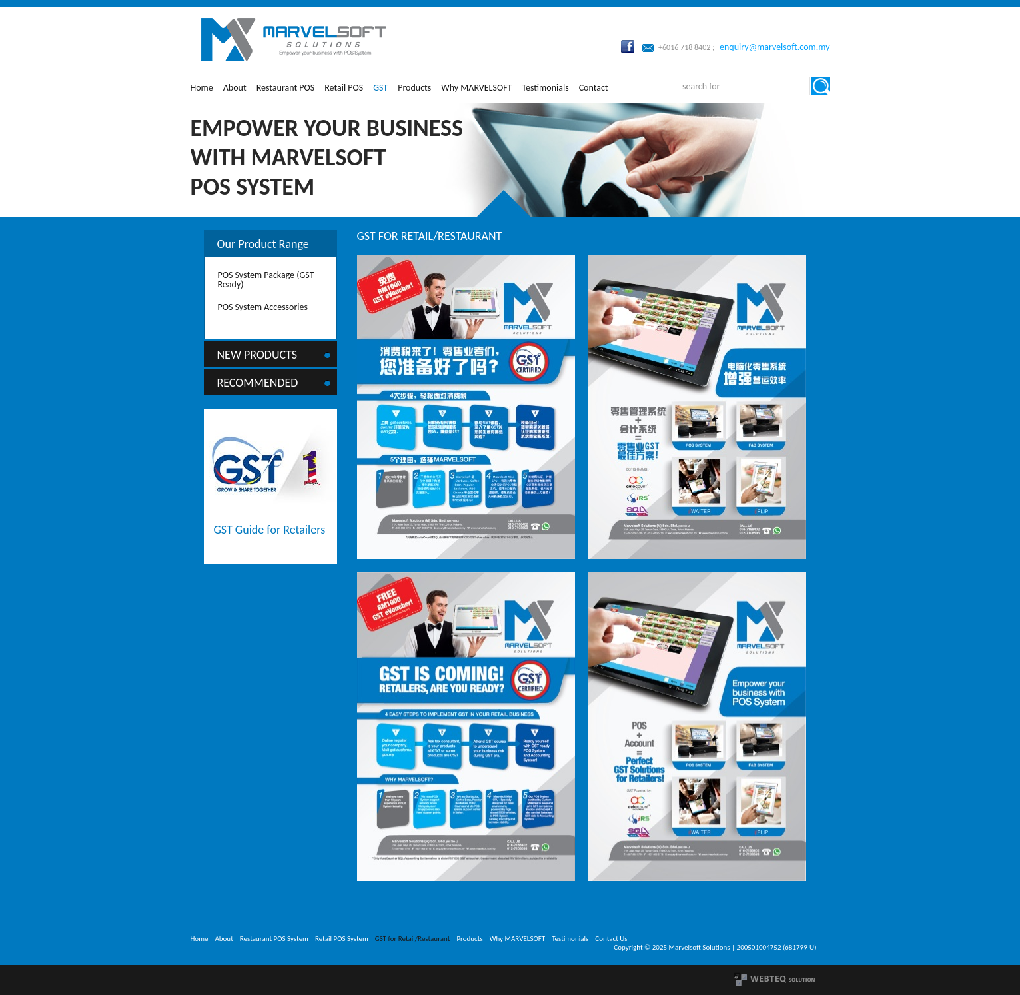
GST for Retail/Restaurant (412, 938)
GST (380, 87)
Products (414, 87)
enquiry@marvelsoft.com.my (775, 47)
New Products (257, 354)
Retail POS (343, 87)
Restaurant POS (285, 87)
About (235, 87)
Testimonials (545, 87)
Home (202, 87)
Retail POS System (341, 938)
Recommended (257, 382)
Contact (593, 87)
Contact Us (611, 938)
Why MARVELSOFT (476, 87)
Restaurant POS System (274, 938)
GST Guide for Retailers (270, 529)
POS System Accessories (263, 307)
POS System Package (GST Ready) (266, 279)
